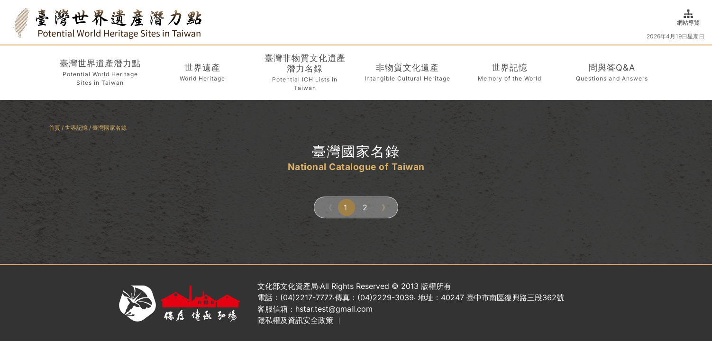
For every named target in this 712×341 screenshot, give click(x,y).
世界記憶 (76, 127)
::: (10, 22)
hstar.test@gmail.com (334, 309)
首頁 (54, 127)
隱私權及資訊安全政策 (295, 320)
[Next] (384, 207)
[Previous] (327, 207)
